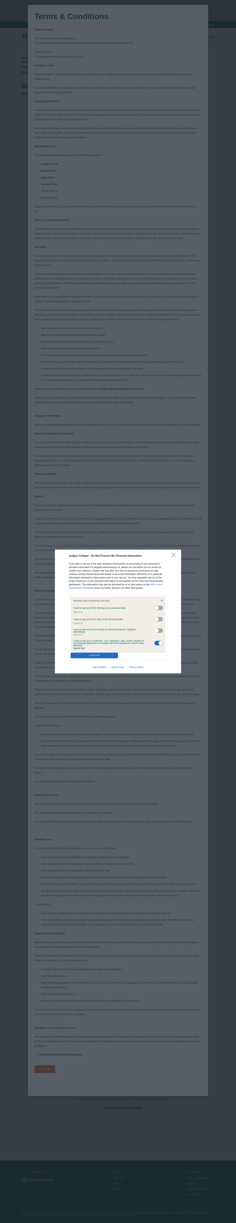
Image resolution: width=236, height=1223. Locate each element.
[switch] (158, 608)
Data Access (117, 667)
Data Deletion (99, 667)
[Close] (175, 556)
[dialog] (118, 611)
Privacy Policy (136, 667)
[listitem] (118, 600)
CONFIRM (94, 655)
